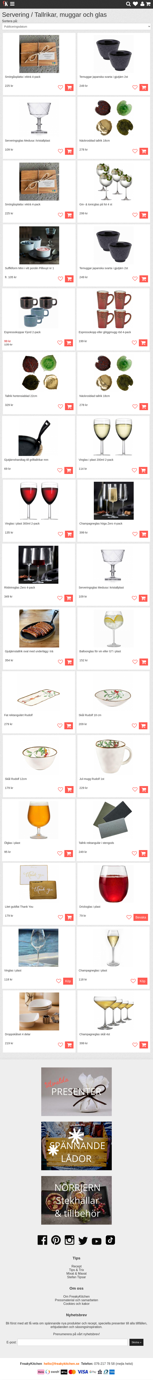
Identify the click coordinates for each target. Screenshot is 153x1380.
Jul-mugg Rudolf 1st (91, 779)
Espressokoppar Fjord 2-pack (22, 332)
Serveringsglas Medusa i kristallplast (27, 140)
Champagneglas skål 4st (94, 1035)
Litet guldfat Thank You (19, 907)
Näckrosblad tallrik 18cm (94, 140)
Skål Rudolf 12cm (16, 779)
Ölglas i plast (12, 843)
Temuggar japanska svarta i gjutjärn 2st (103, 76)
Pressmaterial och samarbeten (76, 1300)
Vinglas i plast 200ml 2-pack (96, 460)
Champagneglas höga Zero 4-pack (101, 524)
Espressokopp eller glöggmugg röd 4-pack (105, 332)
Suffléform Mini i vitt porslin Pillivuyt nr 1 (29, 268)
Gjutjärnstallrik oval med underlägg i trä (29, 651)
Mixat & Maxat (76, 1274)
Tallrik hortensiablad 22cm (21, 396)
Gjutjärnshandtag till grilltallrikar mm (26, 460)
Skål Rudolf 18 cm (90, 715)
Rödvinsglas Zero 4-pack (19, 587)
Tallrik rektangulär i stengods (96, 843)
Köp (143, 151)
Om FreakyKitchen (76, 1297)
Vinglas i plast (12, 971)
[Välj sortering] (76, 26)
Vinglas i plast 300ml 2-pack (22, 524)
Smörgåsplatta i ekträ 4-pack (22, 76)
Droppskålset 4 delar (17, 1035)
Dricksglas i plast (89, 907)
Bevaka (140, 918)
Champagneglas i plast (93, 971)
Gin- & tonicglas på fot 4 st (95, 204)
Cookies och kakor (76, 1304)
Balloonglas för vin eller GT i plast (100, 651)
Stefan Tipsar (76, 1278)
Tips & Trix (76, 1270)
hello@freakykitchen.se (61, 1364)
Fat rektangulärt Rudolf (18, 715)
